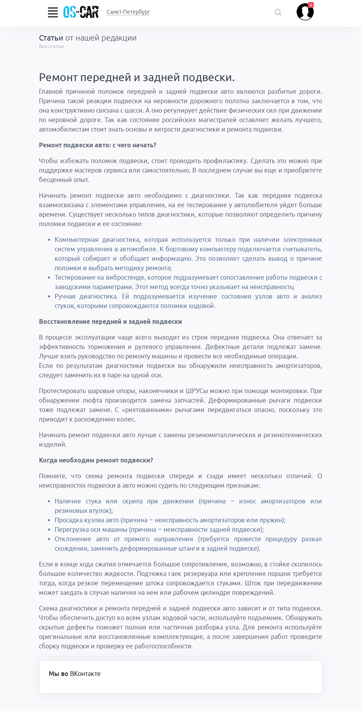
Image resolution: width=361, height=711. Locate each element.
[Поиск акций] (278, 12)
